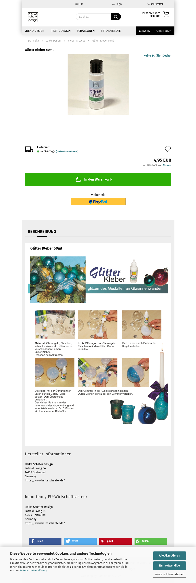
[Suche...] (116, 16)
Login (117, 4)
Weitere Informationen (169, 574)
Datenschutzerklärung (33, 570)
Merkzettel (155, 4)
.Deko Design (34, 31)
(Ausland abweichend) (67, 151)
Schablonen (86, 31)
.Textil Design (60, 31)
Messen (144, 31)
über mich (163, 31)
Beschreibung (42, 231)
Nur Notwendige (169, 565)
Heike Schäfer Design (157, 55)
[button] (45, 541)
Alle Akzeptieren (169, 555)
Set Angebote (111, 31)
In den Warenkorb (93, 179)
